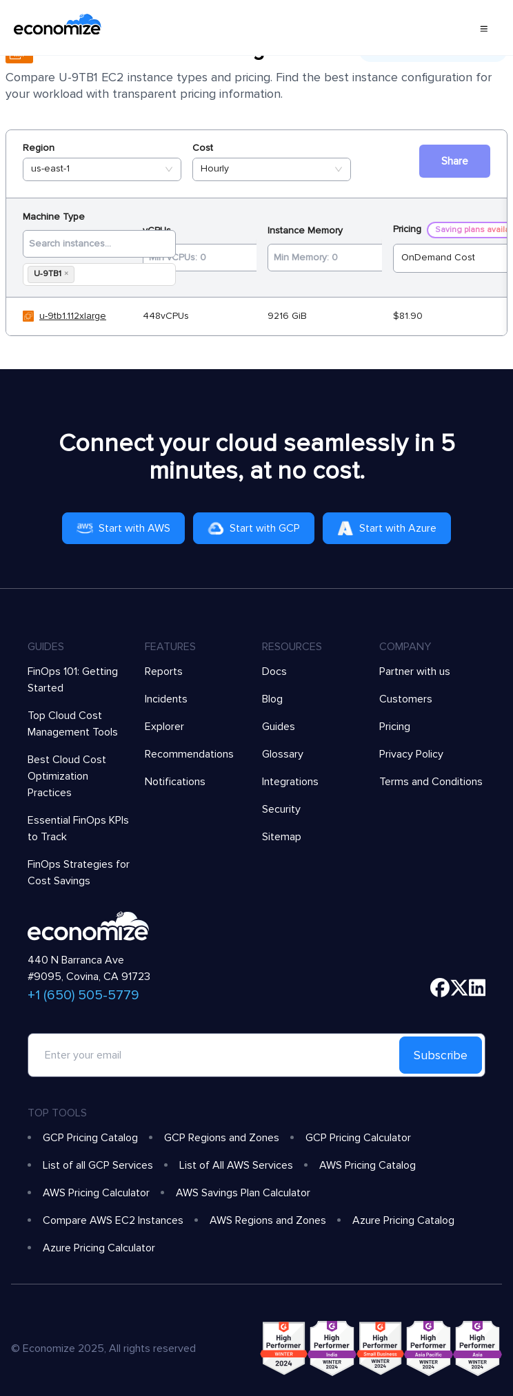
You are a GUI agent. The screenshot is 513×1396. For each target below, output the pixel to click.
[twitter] (459, 987)
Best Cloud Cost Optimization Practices (67, 776)
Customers (405, 699)
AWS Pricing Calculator (96, 1193)
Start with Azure (386, 528)
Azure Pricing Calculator (99, 1248)
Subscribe (440, 1055)
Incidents (166, 699)
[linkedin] (477, 987)
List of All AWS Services (236, 1165)
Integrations (290, 782)
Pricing (394, 726)
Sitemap (281, 837)
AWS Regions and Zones (268, 1220)
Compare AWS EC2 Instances (113, 1220)
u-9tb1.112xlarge (72, 316)
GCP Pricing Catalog (90, 1138)
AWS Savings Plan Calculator (243, 1193)
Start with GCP (254, 528)
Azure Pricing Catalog (403, 1220)
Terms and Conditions (431, 782)
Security (281, 809)
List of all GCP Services (98, 1165)
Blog (272, 699)
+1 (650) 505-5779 (83, 995)
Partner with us (414, 671)
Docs (274, 671)
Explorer (164, 726)
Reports (164, 671)
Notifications (175, 782)
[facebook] (440, 987)
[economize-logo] (57, 27)
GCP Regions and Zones (221, 1138)
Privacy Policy (411, 754)
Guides (278, 726)
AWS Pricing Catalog (367, 1165)
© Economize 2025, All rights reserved (103, 1348)
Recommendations (189, 754)
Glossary (282, 754)
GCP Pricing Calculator (358, 1138)
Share (454, 161)
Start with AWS (123, 528)
